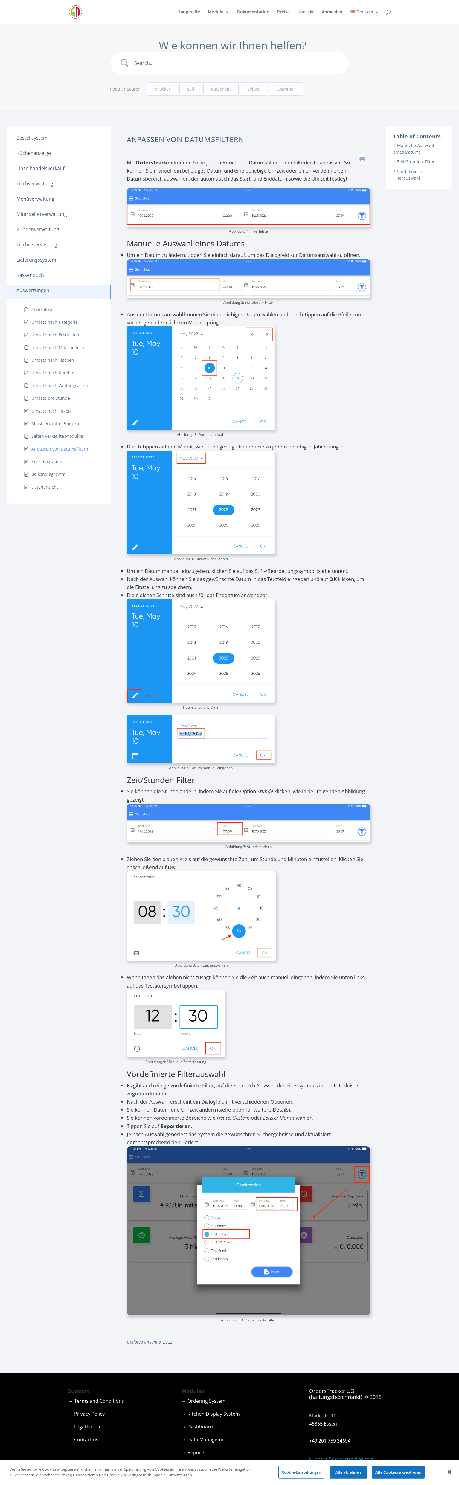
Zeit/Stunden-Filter (416, 161)
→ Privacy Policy (86, 1414)
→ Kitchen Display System (211, 1414)
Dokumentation (253, 12)
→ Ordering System (203, 1401)
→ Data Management (205, 1439)
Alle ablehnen (348, 1473)
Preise (283, 12)
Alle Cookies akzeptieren (398, 1473)
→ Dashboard (197, 1426)
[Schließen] (449, 1473)
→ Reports (193, 1452)
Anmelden (332, 12)
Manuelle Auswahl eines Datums (413, 149)
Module (215, 12)
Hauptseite (188, 12)
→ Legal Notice (85, 1426)
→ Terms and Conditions (96, 1401)
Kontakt (306, 12)
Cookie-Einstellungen (301, 1473)
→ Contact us (83, 1439)
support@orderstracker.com (341, 1459)
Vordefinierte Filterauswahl (408, 175)
